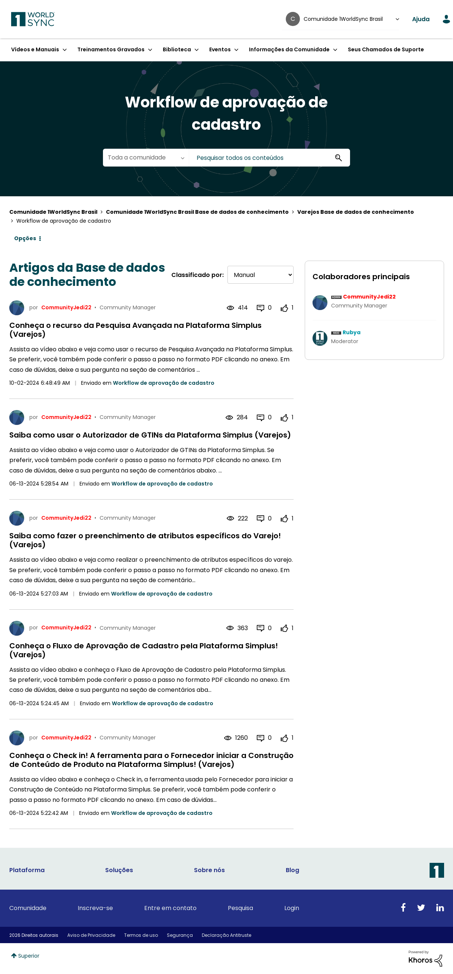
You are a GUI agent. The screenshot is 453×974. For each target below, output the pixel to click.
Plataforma (27, 870)
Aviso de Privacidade (91, 935)
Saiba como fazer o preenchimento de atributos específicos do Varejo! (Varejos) (145, 540)
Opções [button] (25, 238)
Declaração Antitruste (226, 935)
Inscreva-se (95, 908)
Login (291, 908)
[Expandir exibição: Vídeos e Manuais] (64, 49)
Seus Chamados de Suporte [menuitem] (386, 49)
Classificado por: (197, 275)
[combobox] (269, 158)
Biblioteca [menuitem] (177, 49)
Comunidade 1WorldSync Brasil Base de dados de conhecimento (197, 212)
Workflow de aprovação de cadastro (163, 383)
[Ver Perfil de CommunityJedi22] (369, 296)
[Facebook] (403, 908)
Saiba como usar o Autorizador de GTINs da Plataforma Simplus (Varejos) (150, 435)
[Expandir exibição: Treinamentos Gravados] (150, 49)
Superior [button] (28, 956)
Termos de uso (141, 935)
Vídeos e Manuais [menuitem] (35, 49)
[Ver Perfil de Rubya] (351, 332)
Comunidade (27, 908)
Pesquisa (240, 908)
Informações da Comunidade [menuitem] (289, 49)
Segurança (180, 935)
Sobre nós (209, 870)
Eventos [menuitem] (220, 49)
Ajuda (421, 19)
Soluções (119, 870)
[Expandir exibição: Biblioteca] (196, 49)
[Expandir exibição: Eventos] (236, 49)
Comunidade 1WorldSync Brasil (53, 212)
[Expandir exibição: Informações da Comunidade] (335, 49)
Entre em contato (170, 908)
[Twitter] (421, 908)
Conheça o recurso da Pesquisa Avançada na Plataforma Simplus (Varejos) (135, 329)
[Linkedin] (440, 908)
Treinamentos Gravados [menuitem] (111, 49)
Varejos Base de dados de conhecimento (355, 212)
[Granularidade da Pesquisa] (146, 158)
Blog (292, 870)
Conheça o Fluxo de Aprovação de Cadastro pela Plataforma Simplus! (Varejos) (143, 650)
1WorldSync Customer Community (33, 19)
